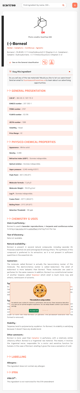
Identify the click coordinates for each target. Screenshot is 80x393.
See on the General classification (24, 62)
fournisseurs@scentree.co (35, 80)
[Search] (44, 5)
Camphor (35, 338)
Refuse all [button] (45, 310)
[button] (34, 310)
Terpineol (35, 275)
